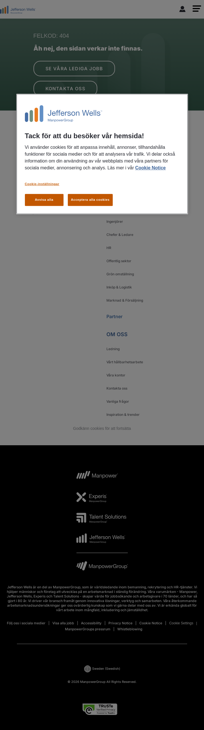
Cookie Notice (150, 167)
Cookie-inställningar (42, 184)
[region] (102, 154)
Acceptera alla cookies (90, 199)
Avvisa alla (44, 199)
